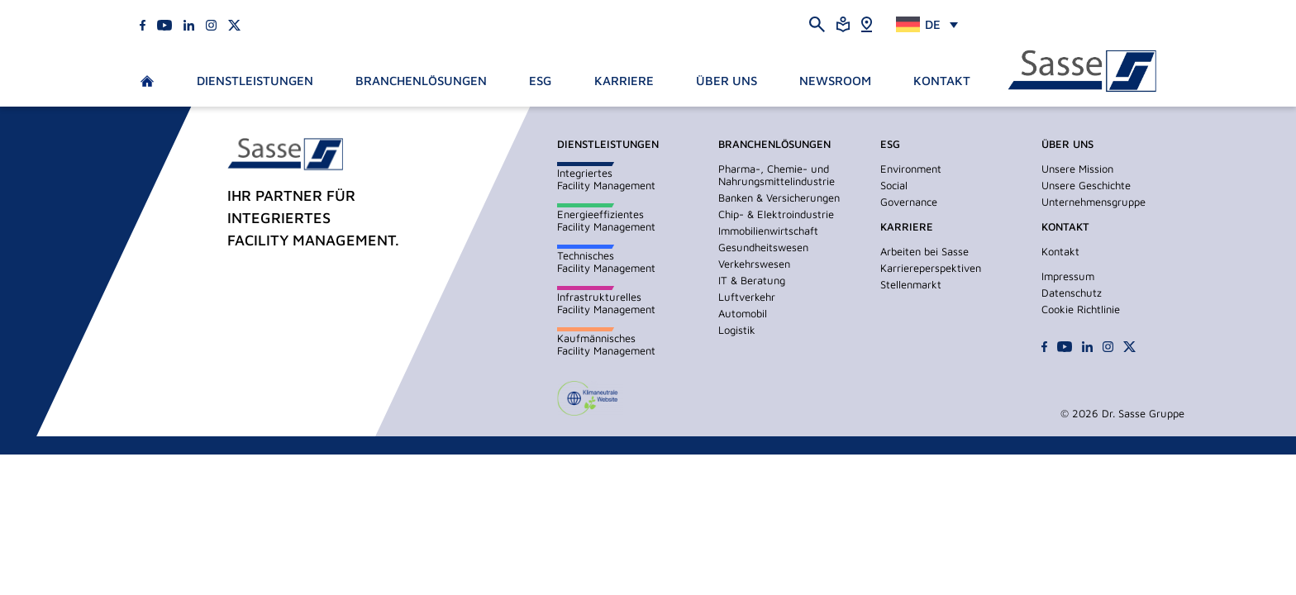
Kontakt (941, 81)
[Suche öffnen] (817, 23)
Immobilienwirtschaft (768, 230)
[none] (927, 24)
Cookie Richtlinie (1080, 309)
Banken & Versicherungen (779, 197)
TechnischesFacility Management (606, 261)
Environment (910, 168)
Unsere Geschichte (1086, 185)
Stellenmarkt (910, 284)
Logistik (736, 329)
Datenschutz (1071, 292)
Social (894, 185)
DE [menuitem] (933, 24)
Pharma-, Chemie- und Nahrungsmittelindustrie (776, 175)
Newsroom (835, 81)
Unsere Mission (1077, 168)
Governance (908, 201)
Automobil (742, 313)
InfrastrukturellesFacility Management (606, 303)
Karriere (624, 81)
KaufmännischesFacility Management (606, 344)
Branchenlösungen (421, 81)
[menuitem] (927, 24)
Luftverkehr (746, 296)
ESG (540, 81)
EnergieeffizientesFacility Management (606, 220)
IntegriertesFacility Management (606, 179)
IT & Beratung (751, 280)
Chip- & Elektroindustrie (776, 214)
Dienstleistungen (255, 81)
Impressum (1067, 276)
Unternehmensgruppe (1093, 201)
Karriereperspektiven (930, 267)
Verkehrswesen (754, 263)
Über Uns (726, 81)
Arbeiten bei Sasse (924, 251)
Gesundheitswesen (763, 247)
